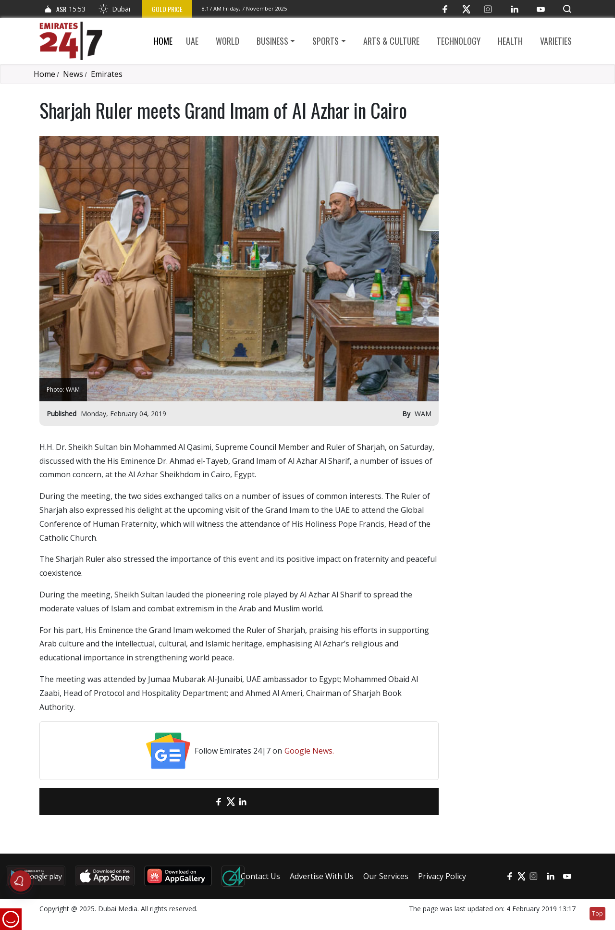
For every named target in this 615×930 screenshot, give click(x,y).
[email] (202, 801)
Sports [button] (325, 41)
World (227, 41)
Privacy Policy (442, 876)
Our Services (385, 876)
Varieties (556, 41)
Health (510, 41)
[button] (567, 9)
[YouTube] (540, 9)
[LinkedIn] (514, 9)
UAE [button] (192, 41)
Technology (458, 41)
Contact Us (260, 876)
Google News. (309, 750)
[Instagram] (488, 9)
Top (597, 913)
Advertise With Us (322, 876)
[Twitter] (466, 9)
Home (163, 41)
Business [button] (272, 41)
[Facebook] (444, 9)
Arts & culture (391, 41)
